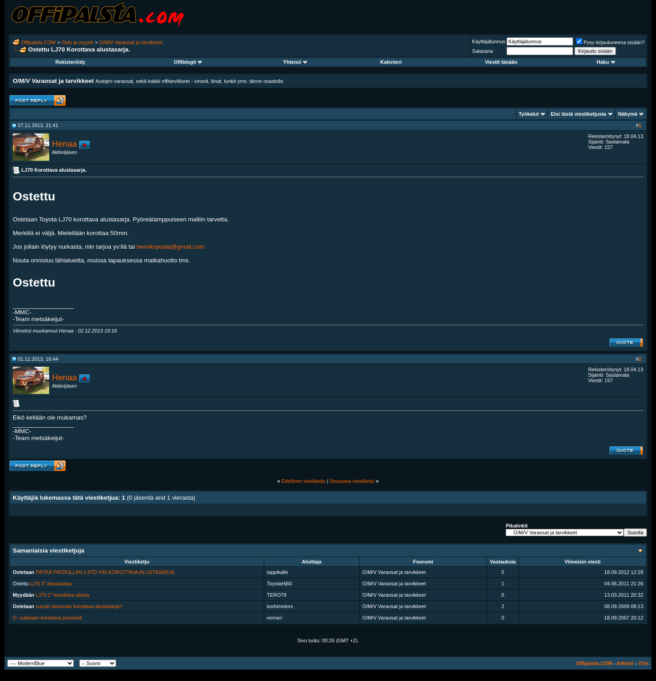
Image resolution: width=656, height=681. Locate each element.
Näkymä (627, 114)
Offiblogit (188, 62)
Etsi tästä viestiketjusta (578, 114)
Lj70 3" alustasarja (51, 583)
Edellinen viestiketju (304, 481)
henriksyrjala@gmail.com (171, 246)
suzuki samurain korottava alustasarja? (79, 606)
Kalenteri (391, 62)
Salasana (482, 51)
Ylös (643, 663)
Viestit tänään (501, 62)
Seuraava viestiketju (352, 481)
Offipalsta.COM (38, 42)
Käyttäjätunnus (488, 41)
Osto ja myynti (77, 42)
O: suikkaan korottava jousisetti (47, 617)
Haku (606, 62)
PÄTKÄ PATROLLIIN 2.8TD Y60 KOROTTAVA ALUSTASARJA (105, 572)
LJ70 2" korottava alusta (62, 595)
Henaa (64, 143)
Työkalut (529, 114)
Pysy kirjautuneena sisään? (610, 42)
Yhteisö (295, 62)
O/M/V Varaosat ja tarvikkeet (131, 42)
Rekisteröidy (70, 62)
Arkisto (625, 663)
